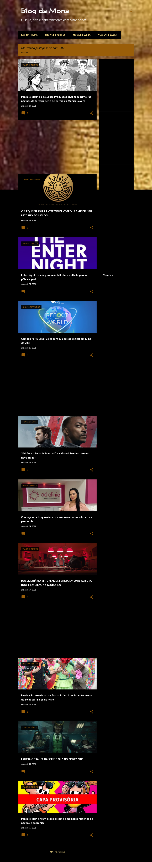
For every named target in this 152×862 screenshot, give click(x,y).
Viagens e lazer (107, 35)
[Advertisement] (56, 147)
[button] (92, 113)
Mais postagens (57, 852)
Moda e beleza (82, 35)
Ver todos (26, 53)
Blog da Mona (45, 11)
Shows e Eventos (55, 35)
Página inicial (29, 35)
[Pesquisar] (131, 11)
